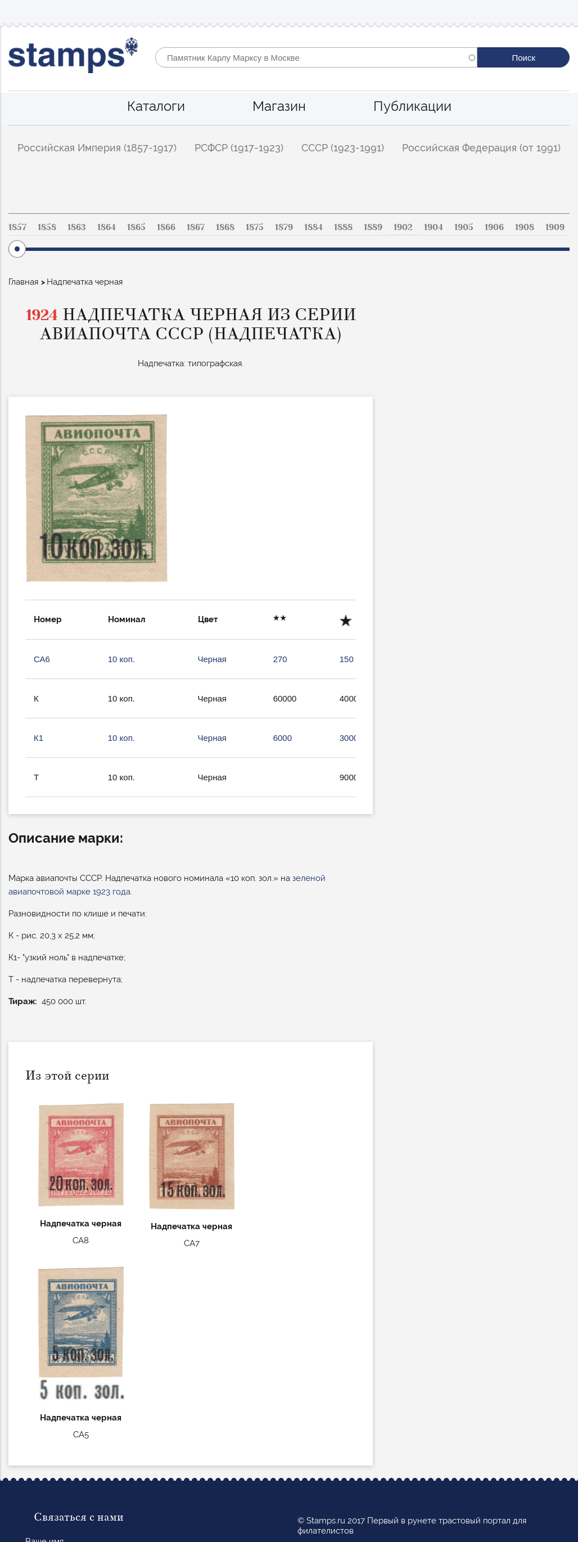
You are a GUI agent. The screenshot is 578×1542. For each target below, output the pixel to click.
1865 (136, 227)
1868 (225, 227)
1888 (343, 227)
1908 (524, 227)
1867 (196, 227)
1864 (106, 227)
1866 (166, 227)
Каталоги (156, 106)
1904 (433, 227)
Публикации (412, 106)
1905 (463, 227)
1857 (17, 227)
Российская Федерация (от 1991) (481, 148)
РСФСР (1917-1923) (239, 148)
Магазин (279, 106)
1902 (403, 227)
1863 (76, 227)
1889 (373, 227)
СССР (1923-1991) (342, 148)
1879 (284, 227)
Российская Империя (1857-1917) (97, 148)
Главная (23, 282)
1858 (47, 227)
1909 (555, 227)
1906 (494, 227)
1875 (255, 227)
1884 (313, 227)
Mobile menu (561, 12)
